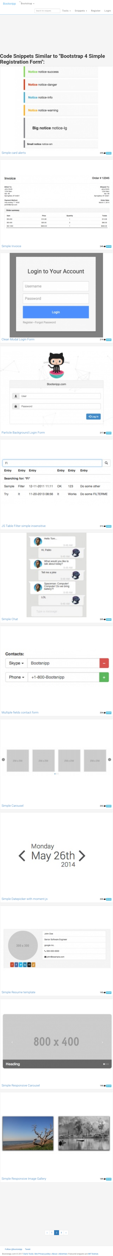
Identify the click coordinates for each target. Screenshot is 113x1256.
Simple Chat (10, 619)
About (54, 1254)
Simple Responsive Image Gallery (24, 1178)
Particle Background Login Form (23, 432)
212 (103, 526)
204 (103, 712)
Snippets (81, 10)
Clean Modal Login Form (18, 339)
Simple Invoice (11, 246)
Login (107, 10)
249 (103, 246)
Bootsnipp (9, 3)
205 (103, 619)
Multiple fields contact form (20, 712)
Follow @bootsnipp (13, 1249)
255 (103, 153)
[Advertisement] (56, 27)
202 (103, 806)
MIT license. (93, 1254)
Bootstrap (26, 2)
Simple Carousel (13, 805)
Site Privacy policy (42, 1254)
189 (103, 1179)
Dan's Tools (28, 1254)
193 (103, 992)
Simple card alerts (14, 153)
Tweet (27, 1249)
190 (103, 1085)
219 (103, 339)
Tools (66, 10)
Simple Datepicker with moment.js (25, 899)
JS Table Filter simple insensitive (24, 526)
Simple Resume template (18, 992)
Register (95, 10)
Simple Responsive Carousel (21, 1085)
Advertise (63, 1254)
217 (103, 433)
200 (103, 899)
